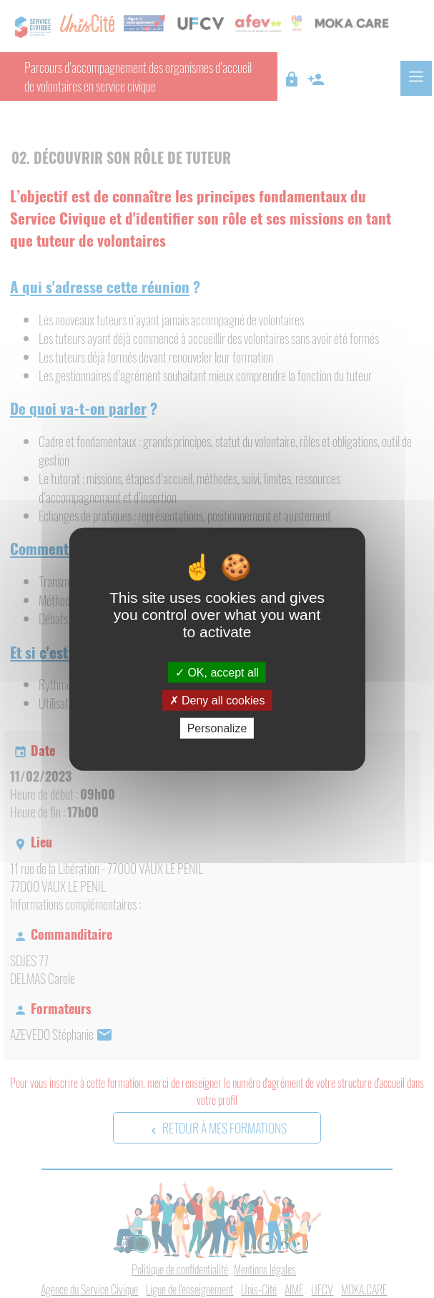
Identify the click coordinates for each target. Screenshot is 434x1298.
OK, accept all (217, 672)
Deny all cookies (217, 700)
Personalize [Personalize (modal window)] (217, 728)
